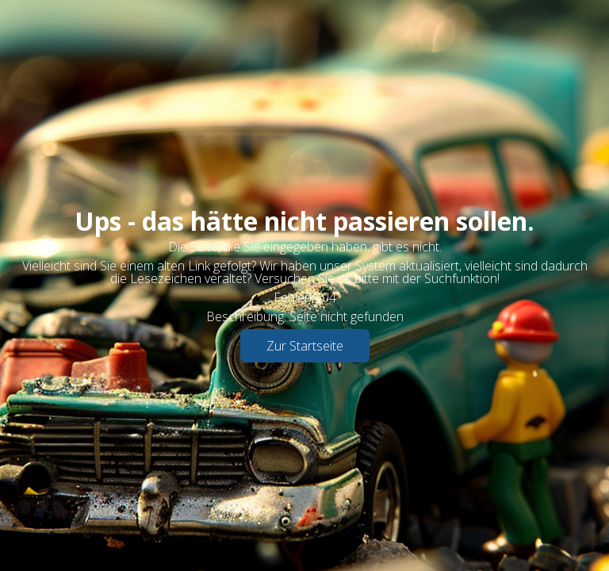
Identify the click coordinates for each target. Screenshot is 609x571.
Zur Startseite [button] (304, 345)
